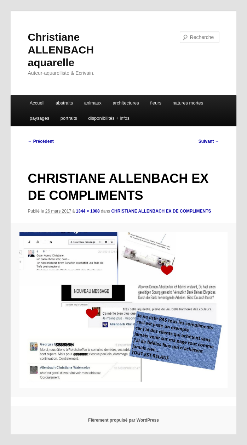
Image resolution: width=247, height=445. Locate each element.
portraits (69, 118)
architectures (126, 103)
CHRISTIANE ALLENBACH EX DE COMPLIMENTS (161, 211)
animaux (93, 103)
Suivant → (209, 141)
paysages (40, 118)
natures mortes (188, 103)
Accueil (37, 103)
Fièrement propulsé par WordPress (123, 420)
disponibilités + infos (109, 118)
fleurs (155, 103)
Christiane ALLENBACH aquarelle (61, 49)
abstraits (64, 103)
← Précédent (40, 141)
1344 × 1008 (88, 211)
